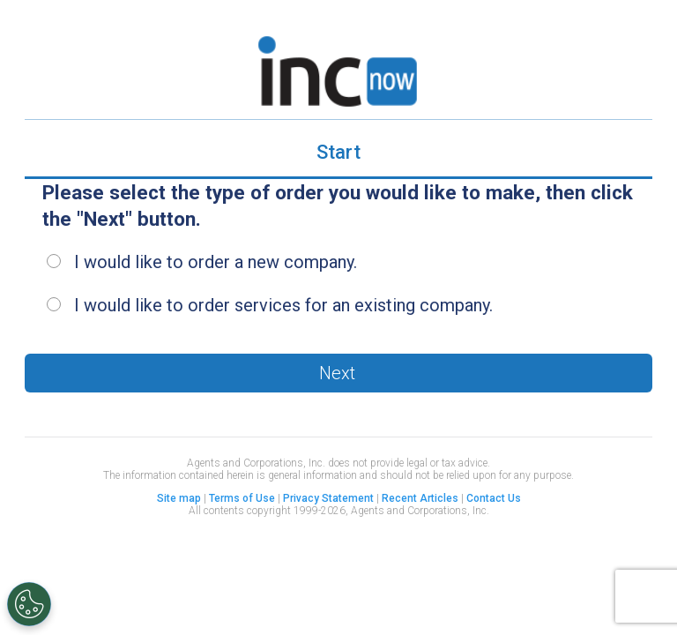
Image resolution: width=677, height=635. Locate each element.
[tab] (338, 154)
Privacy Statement (328, 498)
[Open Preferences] (29, 604)
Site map (179, 498)
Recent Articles (420, 498)
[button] (338, 373)
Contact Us (493, 498)
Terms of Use (242, 498)
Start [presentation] (338, 152)
